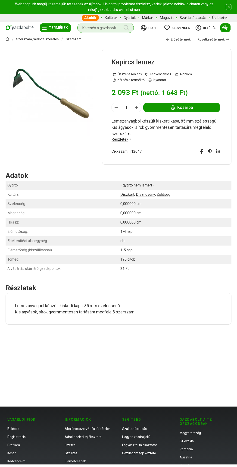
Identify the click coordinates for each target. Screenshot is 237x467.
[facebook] (201, 151)
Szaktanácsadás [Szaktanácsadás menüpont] (193, 18)
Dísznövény (145, 194)
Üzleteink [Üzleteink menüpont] (220, 18)
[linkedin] (218, 151)
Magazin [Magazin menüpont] (167, 18)
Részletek (121, 139)
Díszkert (127, 194)
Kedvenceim (16, 461)
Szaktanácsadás (134, 429)
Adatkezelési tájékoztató (83, 437)
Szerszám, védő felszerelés (37, 39)
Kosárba (181, 107)
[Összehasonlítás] (127, 74)
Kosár (11, 453)
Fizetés (70, 445)
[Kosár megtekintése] (225, 27)
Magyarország (190, 433)
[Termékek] (55, 27)
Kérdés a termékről (129, 80)
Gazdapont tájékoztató (139, 453)
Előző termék (178, 39)
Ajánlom (183, 74)
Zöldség (163, 194)
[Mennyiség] (126, 107)
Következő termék (213, 39)
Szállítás (71, 453)
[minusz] (116, 107)
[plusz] (136, 107)
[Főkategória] (7, 39)
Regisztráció (16, 437)
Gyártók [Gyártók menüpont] (130, 18)
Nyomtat (157, 80)
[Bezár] (228, 7)
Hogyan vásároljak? (136, 437)
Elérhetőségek (75, 461)
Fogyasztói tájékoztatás (139, 445)
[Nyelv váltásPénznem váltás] (150, 27)
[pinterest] (210, 151)
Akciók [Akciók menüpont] (90, 18)
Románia (186, 449)
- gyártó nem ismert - (137, 185)
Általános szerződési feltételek (87, 429)
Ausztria (186, 457)
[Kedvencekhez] (158, 74)
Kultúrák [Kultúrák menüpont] (111, 18)
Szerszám (73, 39)
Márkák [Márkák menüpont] (148, 18)
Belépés (13, 429)
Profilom (13, 445)
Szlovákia (187, 441)
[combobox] (105, 28)
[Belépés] (206, 27)
